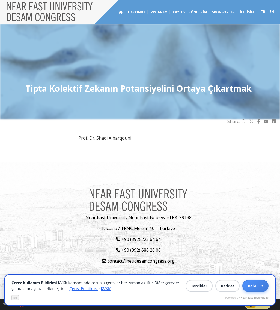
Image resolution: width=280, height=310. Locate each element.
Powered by (247, 297)
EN (15, 297)
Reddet (227, 285)
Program (159, 12)
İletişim (247, 12)
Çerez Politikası (83, 288)
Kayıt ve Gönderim (190, 12)
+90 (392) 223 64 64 (138, 239)
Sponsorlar (223, 12)
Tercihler (199, 285)
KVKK (106, 288)
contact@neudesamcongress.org (138, 261)
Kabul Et (255, 285)
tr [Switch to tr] (263, 11)
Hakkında (136, 12)
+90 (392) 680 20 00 (138, 250)
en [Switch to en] (271, 11)
